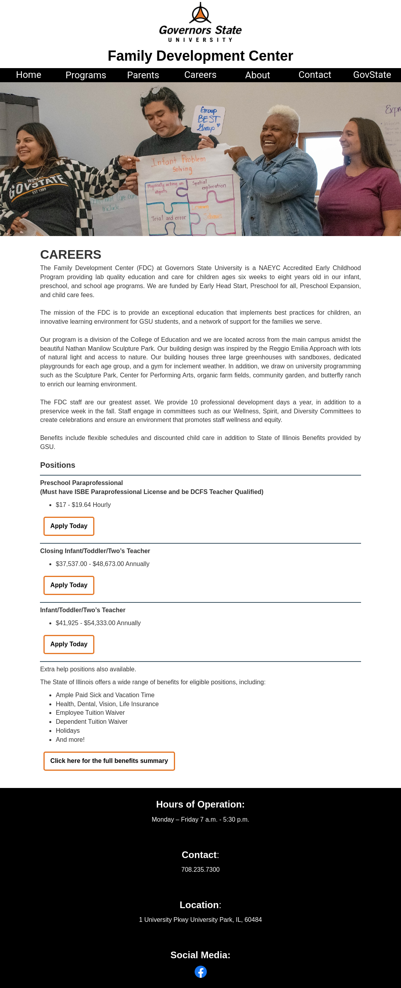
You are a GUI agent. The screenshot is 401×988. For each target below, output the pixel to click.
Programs (85, 75)
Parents (143, 75)
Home (29, 74)
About (257, 75)
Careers (200, 74)
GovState (372, 74)
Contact (314, 74)
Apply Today (69, 526)
